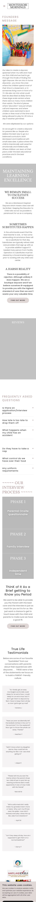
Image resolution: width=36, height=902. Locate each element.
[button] (4, 6)
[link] (18, 6)
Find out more (18, 300)
